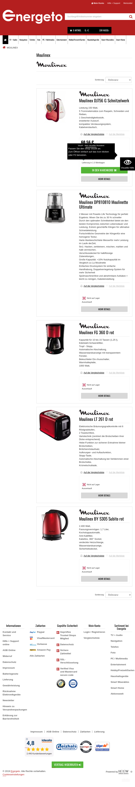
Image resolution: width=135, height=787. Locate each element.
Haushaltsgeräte (93, 39)
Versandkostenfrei (91, 150)
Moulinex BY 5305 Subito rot (101, 518)
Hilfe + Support (113, 3)
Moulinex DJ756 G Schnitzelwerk (104, 100)
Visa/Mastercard (46, 638)
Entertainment (62, 39)
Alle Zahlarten (37, 655)
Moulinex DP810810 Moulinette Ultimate (103, 204)
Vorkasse (42, 644)
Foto (38, 39)
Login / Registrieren (94, 632)
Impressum (9, 668)
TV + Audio (13, 39)
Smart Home (120, 39)
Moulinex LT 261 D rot (96, 419)
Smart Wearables (107, 39)
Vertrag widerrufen (67, 765)
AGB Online (9, 650)
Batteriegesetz (10, 673)
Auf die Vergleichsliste (92, 134)
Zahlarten (85, 731)
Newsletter (8, 700)
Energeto (15, 771)
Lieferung (8, 679)
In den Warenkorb (104, 170)
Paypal (40, 632)
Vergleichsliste (92, 638)
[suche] (96, 16)
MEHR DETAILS (104, 179)
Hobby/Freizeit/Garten (77, 39)
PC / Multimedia (48, 39)
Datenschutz (9, 662)
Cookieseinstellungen (13, 774)
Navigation (23, 39)
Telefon (32, 39)
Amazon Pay (44, 650)
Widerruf (7, 656)
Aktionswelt (117, 693)
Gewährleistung (11, 685)
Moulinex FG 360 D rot (96, 332)
